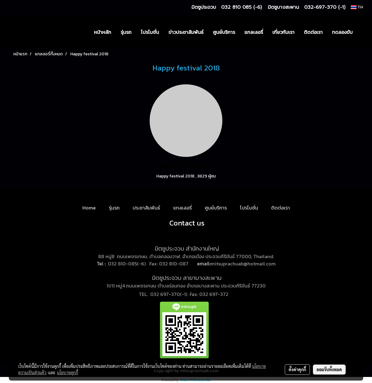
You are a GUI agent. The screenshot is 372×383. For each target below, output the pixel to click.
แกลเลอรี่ (253, 32)
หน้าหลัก (102, 32)
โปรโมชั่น (150, 32)
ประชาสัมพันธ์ (146, 207)
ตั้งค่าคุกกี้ (297, 369)
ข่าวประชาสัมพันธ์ (186, 32)
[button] (362, 32)
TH (357, 7)
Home (89, 207)
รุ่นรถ (126, 32)
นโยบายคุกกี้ (67, 372)
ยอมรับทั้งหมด (329, 369)
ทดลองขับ (342, 32)
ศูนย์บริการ (224, 32)
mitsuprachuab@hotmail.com (243, 263)
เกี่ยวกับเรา (283, 32)
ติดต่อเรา (313, 32)
